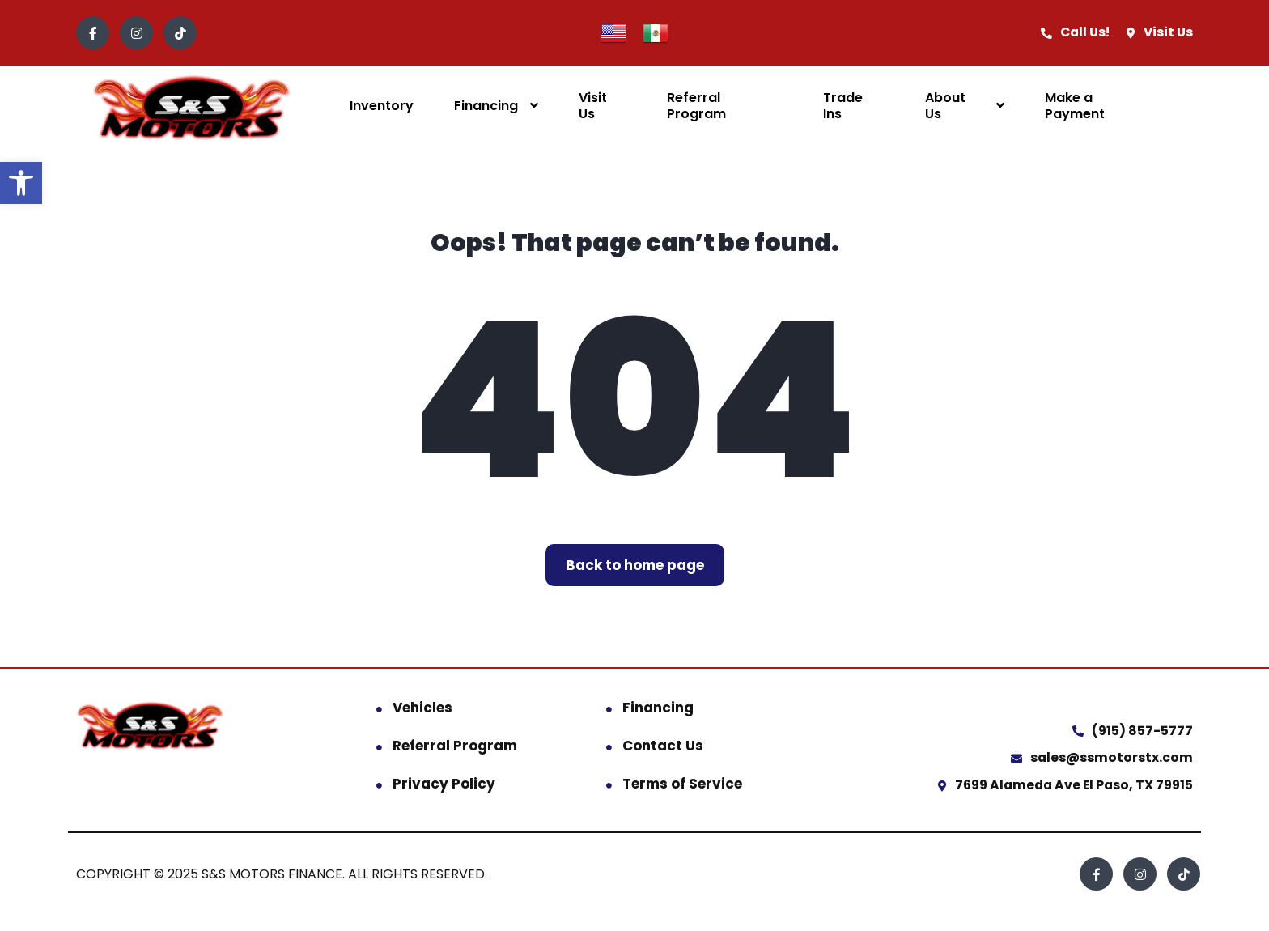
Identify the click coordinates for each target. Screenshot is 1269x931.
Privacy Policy (444, 784)
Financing (486, 105)
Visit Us (593, 105)
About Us (945, 105)
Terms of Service (682, 784)
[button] (21, 183)
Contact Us (662, 746)
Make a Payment (1075, 105)
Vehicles (422, 707)
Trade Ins (843, 105)
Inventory (382, 105)
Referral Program (696, 105)
